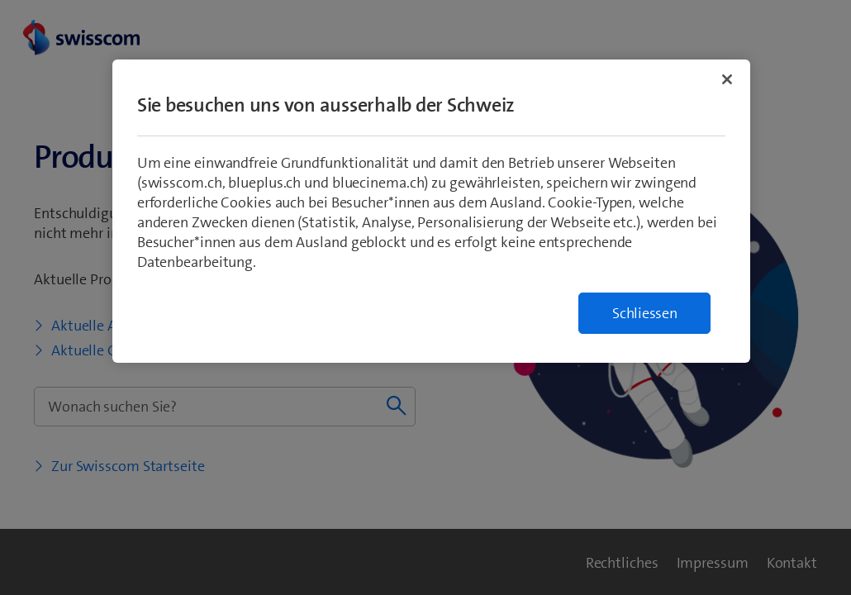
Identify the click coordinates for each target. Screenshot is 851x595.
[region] (431, 211)
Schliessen (644, 313)
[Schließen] (727, 79)
